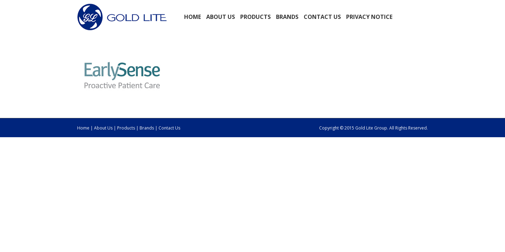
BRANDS (287, 17)
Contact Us (322, 17)
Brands (147, 128)
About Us (103, 128)
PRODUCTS (255, 17)
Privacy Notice (369, 17)
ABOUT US (220, 17)
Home (192, 17)
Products (126, 128)
